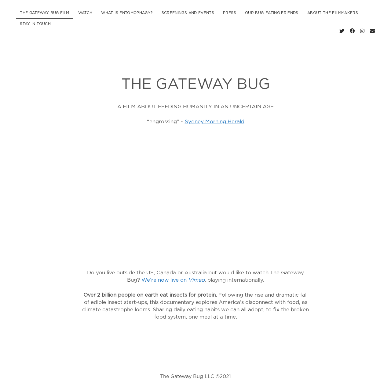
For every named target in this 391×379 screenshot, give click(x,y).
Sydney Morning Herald (214, 113)
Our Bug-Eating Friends (271, 13)
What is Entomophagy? (126, 13)
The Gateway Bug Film (44, 13)
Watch (85, 13)
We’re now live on (173, 271)
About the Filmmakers (332, 13)
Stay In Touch (35, 24)
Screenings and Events (188, 13)
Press (229, 13)
